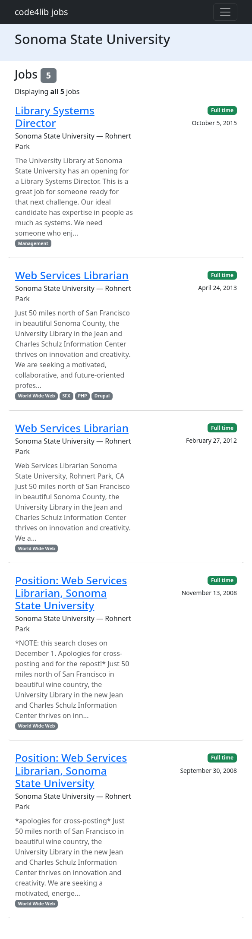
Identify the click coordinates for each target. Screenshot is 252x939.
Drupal (102, 396)
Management (33, 243)
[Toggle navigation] (225, 12)
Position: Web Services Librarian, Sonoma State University (71, 592)
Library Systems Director (54, 116)
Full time (222, 110)
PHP (82, 396)
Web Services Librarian (72, 275)
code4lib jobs (41, 12)
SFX (67, 396)
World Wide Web (36, 396)
